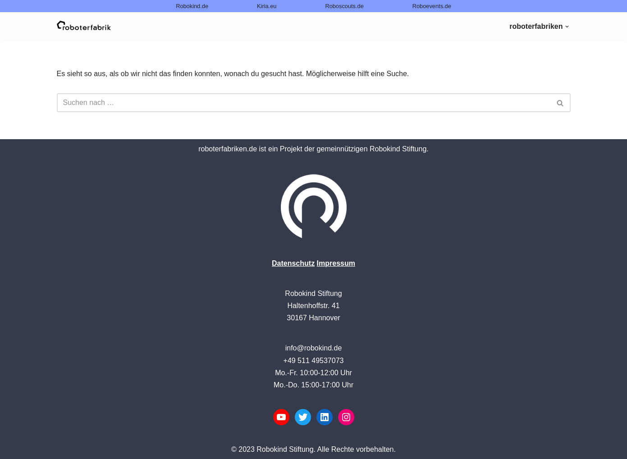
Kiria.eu (266, 6)
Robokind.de (192, 6)
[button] (567, 26)
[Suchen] (303, 102)
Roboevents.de (431, 6)
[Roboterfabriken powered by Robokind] (84, 26)
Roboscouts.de (344, 6)
